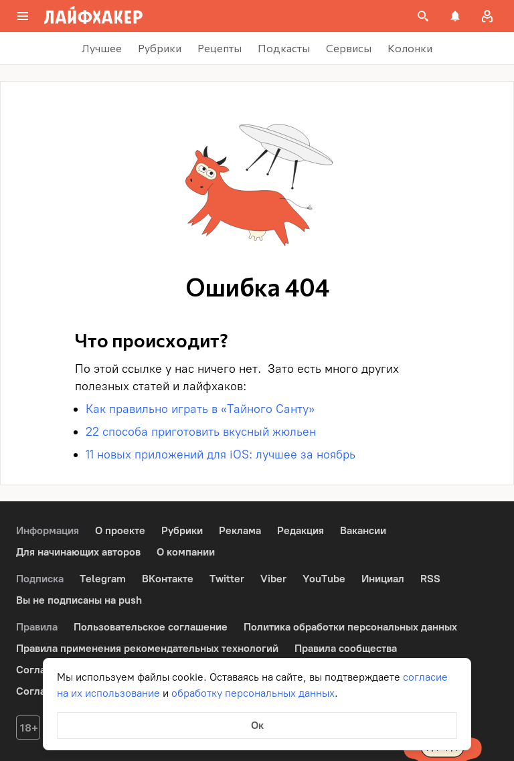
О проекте (120, 530)
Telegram (103, 578)
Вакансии (363, 530)
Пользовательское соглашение (151, 626)
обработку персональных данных (253, 693)
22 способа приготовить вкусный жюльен (201, 431)
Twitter (226, 578)
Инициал (382, 578)
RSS (430, 578)
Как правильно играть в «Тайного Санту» (200, 409)
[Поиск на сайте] (423, 16)
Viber (273, 578)
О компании (186, 551)
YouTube (324, 578)
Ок (257, 725)
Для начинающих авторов (78, 551)
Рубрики (182, 530)
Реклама (240, 530)
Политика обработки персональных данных (350, 626)
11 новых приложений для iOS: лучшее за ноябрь (220, 454)
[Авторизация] (487, 16)
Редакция (300, 530)
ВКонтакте (167, 578)
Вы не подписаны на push (79, 600)
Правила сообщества (345, 648)
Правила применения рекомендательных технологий (147, 648)
